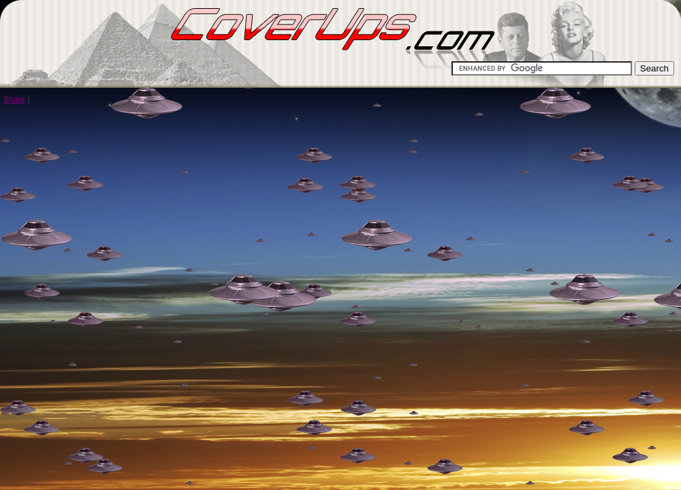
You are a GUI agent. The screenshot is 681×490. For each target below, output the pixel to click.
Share (14, 99)
